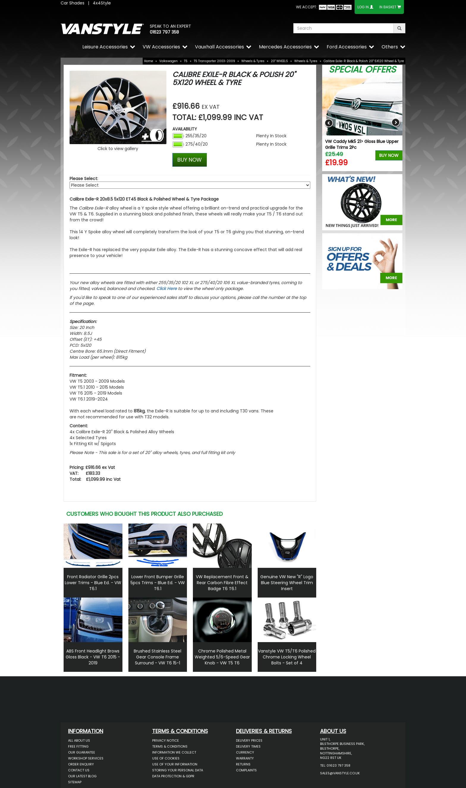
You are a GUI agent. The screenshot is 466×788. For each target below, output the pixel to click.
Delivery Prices (249, 740)
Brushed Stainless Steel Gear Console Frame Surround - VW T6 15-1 (157, 657)
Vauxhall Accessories (219, 46)
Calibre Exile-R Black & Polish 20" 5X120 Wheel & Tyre (364, 61)
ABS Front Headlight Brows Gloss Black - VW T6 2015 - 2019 (93, 657)
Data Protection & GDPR (173, 776)
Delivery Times (248, 746)
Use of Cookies (166, 758)
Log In (363, 7)
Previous (329, 123)
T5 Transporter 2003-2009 (214, 61)
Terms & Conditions (170, 746)
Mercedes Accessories (285, 46)
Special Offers (362, 69)
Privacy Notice (165, 740)
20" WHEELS (279, 61)
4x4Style (102, 3)
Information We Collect (174, 752)
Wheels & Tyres (253, 61)
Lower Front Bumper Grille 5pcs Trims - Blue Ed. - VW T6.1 (157, 583)
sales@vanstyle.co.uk (340, 773)
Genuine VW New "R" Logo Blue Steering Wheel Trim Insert (286, 583)
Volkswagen (168, 61)
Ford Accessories (347, 46)
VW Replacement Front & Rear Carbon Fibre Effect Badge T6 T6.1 (222, 583)
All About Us (79, 740)
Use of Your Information (174, 764)
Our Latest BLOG (82, 776)
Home (148, 61)
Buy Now (389, 155)
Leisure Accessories (105, 46)
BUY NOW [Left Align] (189, 159)
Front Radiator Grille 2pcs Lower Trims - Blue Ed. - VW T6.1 (93, 583)
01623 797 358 (164, 32)
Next (396, 123)
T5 (186, 61)
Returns (243, 764)
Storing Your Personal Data (177, 770)
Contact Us (78, 770)
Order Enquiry (81, 764)
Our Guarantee (81, 752)
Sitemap (74, 782)
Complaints (246, 770)
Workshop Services (85, 758)
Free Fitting (78, 746)
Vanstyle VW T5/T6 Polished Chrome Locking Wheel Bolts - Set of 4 (287, 657)
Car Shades (72, 3)
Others (390, 46)
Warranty (245, 758)
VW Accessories (161, 46)
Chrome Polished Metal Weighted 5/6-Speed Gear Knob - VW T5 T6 (222, 657)
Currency (245, 752)
